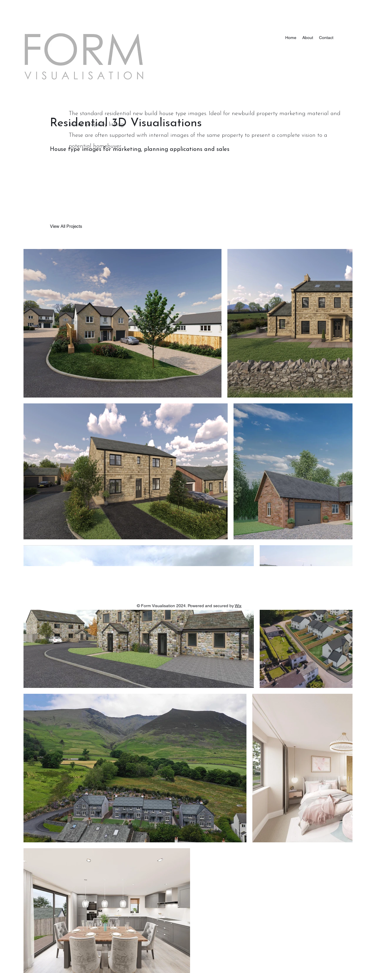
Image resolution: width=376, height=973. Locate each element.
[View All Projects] (66, 226)
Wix (238, 605)
